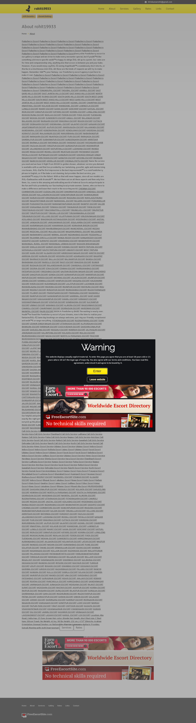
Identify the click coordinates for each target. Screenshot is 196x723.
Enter (97, 371)
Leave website (97, 379)
